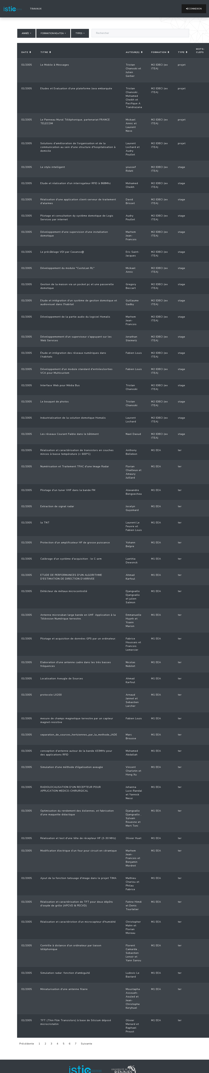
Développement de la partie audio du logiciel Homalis (75, 316)
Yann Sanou (133, 960)
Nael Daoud (133, 434)
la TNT (45, 522)
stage (181, 167)
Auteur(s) (133, 52)
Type (181, 52)
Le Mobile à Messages (54, 64)
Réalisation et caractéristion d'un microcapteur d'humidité (78, 921)
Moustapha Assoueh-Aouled (133, 992)
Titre (44, 52)
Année (26, 33)
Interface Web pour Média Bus (60, 385)
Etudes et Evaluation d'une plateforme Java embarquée (76, 88)
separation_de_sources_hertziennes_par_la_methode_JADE (78, 734)
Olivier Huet (133, 838)
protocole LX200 (51, 694)
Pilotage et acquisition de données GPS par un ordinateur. (78, 638)
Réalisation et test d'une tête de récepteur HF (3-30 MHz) (78, 838)
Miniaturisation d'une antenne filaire (64, 989)
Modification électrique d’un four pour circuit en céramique (78, 850)
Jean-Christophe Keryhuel (133, 1004)
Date (24, 52)
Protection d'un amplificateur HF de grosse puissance (75, 542)
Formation (158, 52)
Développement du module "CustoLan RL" (67, 268)
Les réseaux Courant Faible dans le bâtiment (69, 434)
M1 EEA (156, 450)
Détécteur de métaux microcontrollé (63, 591)
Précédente (26, 1043)
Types (79, 33)
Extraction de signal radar (57, 506)
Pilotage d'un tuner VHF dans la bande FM (67, 490)
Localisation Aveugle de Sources (61, 678)
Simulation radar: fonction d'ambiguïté (65, 973)
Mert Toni (132, 825)
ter (180, 450)
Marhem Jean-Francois (131, 235)
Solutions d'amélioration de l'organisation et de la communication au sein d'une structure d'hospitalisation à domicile (78, 147)
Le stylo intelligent (52, 167)
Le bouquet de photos (54, 401)
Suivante (86, 1043)
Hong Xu (131, 774)
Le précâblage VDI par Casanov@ (62, 252)
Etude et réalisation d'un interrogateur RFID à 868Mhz (75, 183)
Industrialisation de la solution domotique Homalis (73, 418)
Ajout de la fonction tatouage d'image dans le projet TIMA (78, 878)
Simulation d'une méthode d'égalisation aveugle (71, 767)
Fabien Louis (134, 353)
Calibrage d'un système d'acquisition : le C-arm (71, 558)
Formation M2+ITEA (52, 33)
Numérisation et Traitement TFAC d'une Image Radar (74, 466)
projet (182, 64)
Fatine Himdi (134, 902)
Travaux (36, 8)
